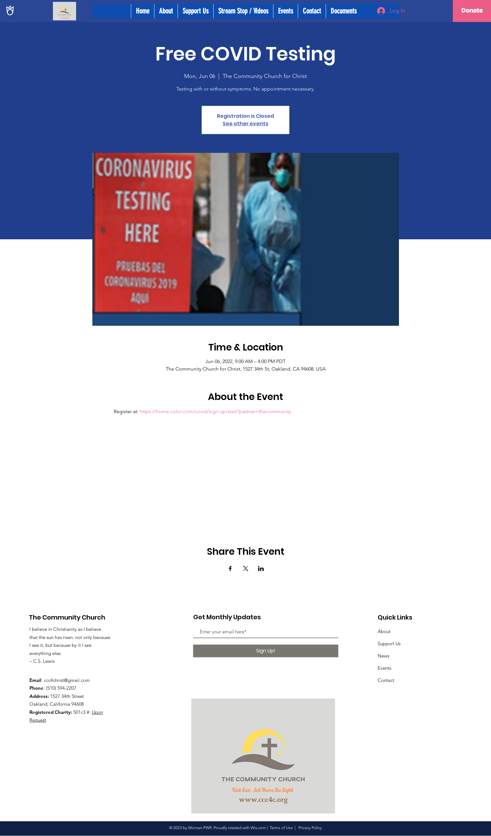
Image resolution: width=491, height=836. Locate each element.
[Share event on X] (246, 568)
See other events (245, 123)
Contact (386, 680)
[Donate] (472, 11)
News (383, 656)
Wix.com (258, 827)
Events (384, 668)
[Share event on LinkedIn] (261, 568)
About (384, 631)
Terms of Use (281, 827)
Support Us (389, 643)
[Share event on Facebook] (230, 568)
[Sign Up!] (265, 651)
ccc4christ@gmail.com (67, 680)
